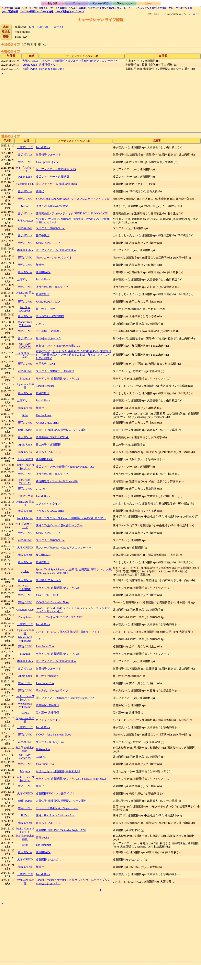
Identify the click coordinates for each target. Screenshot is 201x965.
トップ (69, 11)
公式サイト (57, 26)
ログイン (197, 14)
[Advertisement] (100, 103)
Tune (76, 3)
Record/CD (100, 3)
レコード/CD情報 (39, 26)
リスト (38, 8)
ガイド (21, 8)
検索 (7, 8)
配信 (10, 11)
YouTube (36, 11)
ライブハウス (107, 8)
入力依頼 (58, 8)
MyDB (52, 3)
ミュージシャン (147, 8)
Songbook (124, 3)
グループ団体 (180, 8)
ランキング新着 (77, 8)
